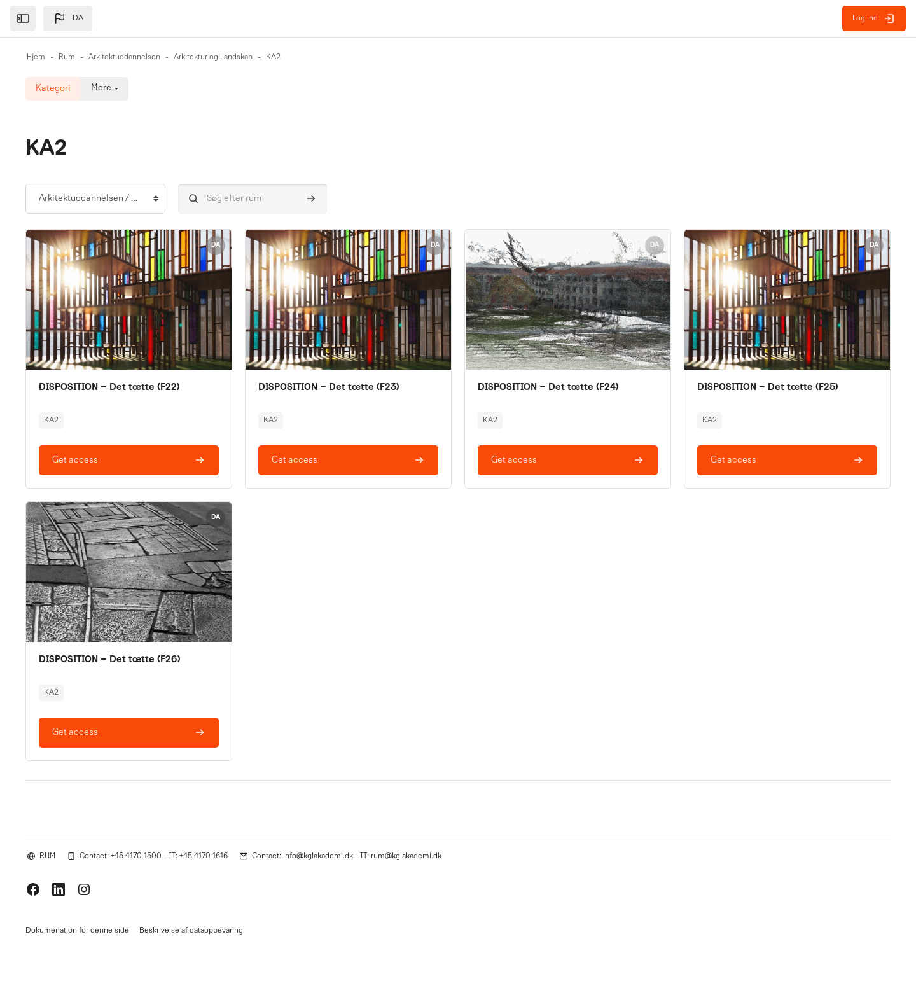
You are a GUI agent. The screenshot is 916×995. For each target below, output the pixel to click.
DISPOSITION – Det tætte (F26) (111, 659)
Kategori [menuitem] (53, 89)
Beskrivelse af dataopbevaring (191, 931)
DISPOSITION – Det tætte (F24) (549, 387)
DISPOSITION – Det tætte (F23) (330, 387)
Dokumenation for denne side (77, 931)
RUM (47, 855)
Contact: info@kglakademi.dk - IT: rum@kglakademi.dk (346, 855)
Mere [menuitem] (101, 89)
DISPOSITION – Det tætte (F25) (769, 387)
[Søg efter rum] (252, 199)
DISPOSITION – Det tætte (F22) (111, 387)
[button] (67, 18)
